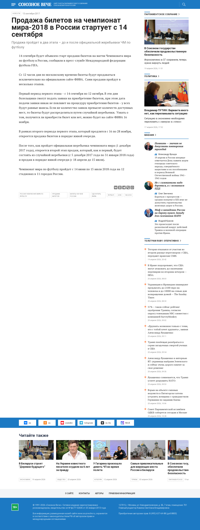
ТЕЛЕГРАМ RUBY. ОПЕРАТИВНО (161, 240)
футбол (111, 195)
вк (27, 422)
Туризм (134, 479)
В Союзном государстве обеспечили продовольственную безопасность (165, 51)
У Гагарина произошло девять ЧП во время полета (107, 467)
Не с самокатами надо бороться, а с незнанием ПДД (169, 185)
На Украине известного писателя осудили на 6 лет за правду (73, 467)
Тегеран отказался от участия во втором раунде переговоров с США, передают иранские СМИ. (168, 252)
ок (47, 422)
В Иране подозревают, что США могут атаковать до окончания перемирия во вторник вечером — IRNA (167, 270)
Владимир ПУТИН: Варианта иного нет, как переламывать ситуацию (166, 112)
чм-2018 (128, 195)
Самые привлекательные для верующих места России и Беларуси (146, 467)
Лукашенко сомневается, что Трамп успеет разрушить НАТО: (168, 379)
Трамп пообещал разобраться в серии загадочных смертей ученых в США (167, 345)
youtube (67, 422)
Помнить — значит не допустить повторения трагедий (169, 146)
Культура (98, 479)
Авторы (99, 493)
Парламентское (176, 479)
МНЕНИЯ (149, 135)
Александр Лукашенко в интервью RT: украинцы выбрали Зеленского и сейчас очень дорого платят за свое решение (167, 363)
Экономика (25, 479)
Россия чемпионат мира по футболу (31, 195)
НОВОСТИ (16, 13)
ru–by (106, 422)
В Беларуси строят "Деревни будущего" (32, 465)
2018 (119, 195)
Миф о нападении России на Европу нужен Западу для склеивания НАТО (170, 212)
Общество (61, 479)
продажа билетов (56, 195)
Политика (150, 76)
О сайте (69, 493)
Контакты (84, 493)
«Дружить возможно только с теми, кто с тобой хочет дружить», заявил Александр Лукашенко (168, 329)
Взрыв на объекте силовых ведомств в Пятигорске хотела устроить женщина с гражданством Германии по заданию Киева (168, 394)
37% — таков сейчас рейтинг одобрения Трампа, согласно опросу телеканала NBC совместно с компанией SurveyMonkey (168, 311)
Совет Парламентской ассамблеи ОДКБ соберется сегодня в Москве (167, 411)
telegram (86, 422)
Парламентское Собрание (160, 14)
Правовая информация (122, 493)
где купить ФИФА (96, 195)
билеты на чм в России (76, 195)
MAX (125, 422)
